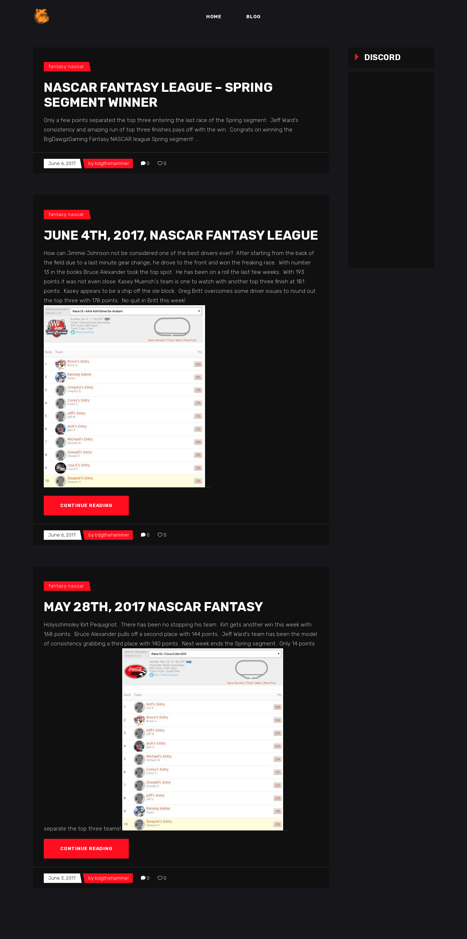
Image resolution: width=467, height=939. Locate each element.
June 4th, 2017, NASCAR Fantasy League (181, 235)
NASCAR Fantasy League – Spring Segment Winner (158, 95)
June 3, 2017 (62, 878)
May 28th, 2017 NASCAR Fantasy (153, 606)
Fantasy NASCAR (66, 66)
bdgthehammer (112, 163)
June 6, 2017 (62, 163)
